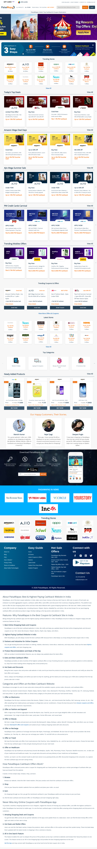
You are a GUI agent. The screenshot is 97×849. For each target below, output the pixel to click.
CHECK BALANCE (65, 2)
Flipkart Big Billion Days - (59, 564)
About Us (6, 552)
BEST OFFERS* (50, 7)
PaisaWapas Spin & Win (58, 576)
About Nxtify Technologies (11, 568)
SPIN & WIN (23, 2)
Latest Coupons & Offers (35, 557)
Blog (5, 554)
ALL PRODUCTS (20, 7)
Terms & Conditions (9, 565)
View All (48, 88)
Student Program (33, 568)
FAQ (5, 557)
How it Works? (8, 560)
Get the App (8, 843)
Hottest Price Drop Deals (35, 565)
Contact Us (82, 572)
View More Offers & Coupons (48, 313)
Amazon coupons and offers (85, 703)
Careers (30, 560)
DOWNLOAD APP (91, 2)
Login (92, 7)
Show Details (9, 304)
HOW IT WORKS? (74, 2)
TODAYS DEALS (35, 7)
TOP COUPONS (43, 7)
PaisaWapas (43, 588)
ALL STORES (28, 7)
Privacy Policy (8, 562)
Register (85, 7)
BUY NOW (14, 408)
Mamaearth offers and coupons (19, 725)
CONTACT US (83, 2)
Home (30, 552)
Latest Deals (31, 562)
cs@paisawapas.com (81, 579)
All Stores (31, 554)
